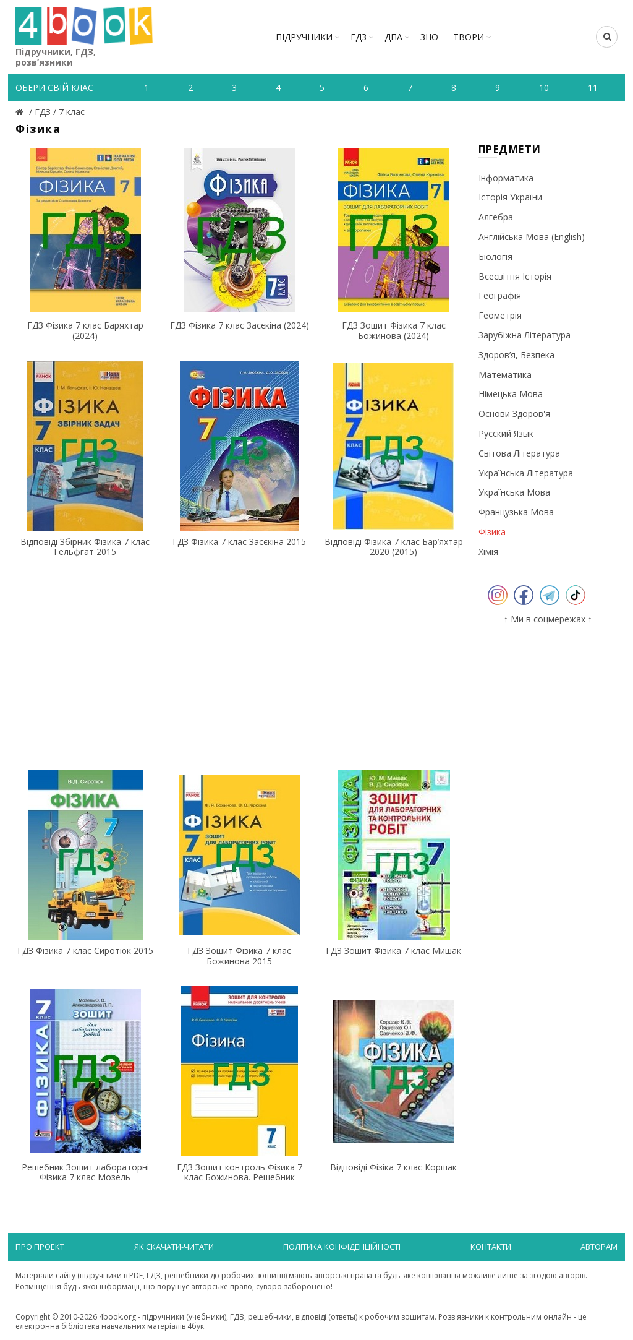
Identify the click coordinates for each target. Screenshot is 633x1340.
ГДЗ (358, 37)
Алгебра (495, 217)
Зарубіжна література (524, 335)
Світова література (519, 453)
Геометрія (500, 315)
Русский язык (505, 433)
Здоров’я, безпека (516, 355)
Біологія (495, 256)
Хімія (488, 551)
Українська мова (514, 492)
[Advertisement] (239, 663)
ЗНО (429, 37)
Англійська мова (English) (531, 237)
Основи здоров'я (514, 413)
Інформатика (505, 178)
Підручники (304, 37)
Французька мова (516, 512)
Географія (499, 295)
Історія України (510, 197)
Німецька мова (510, 394)
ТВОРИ (468, 37)
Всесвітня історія (514, 276)
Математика (505, 374)
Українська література (525, 473)
